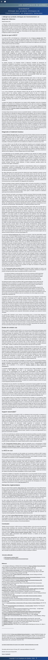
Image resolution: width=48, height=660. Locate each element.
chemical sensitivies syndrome (35, 595)
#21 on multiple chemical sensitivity (21, 612)
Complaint (5, 618)
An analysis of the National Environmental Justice (18, 611)
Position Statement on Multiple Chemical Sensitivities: (14, 577)
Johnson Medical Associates (17, 515)
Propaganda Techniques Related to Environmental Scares (16, 558)
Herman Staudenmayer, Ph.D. (15, 234)
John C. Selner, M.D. (30, 240)
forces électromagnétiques (26, 89)
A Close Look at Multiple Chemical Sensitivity (20, 634)
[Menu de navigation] (1, 1)
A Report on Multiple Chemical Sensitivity (36, 566)
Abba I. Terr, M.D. (9, 346)
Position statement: (20, 580)
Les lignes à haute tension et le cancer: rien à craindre (13, 644)
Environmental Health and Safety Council (15, 268)
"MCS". (10, 590)
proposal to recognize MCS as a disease (11, 446)
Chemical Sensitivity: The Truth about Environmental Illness (28, 638)
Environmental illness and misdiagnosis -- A (17, 605)
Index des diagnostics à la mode (31, 644)
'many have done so (22, 482)
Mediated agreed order (8, 621)
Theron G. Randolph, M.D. (37, 38)
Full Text (36, 614)
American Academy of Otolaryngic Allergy (20, 108)
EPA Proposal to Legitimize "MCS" (11, 557)
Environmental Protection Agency (13, 443)
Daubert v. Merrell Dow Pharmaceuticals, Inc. (12, 614)
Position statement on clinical (19, 574)
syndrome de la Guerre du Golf (38, 57)
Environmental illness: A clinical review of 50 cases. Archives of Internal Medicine (23, 603)
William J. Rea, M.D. (36, 72)
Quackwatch (7, 654)
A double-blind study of (22, 585)
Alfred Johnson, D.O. (22, 487)
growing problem (29, 605)
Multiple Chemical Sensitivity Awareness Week (21, 532)
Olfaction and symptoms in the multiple (20, 595)
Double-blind (21, 588)
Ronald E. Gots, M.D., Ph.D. (12, 134)
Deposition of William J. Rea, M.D (10, 622)
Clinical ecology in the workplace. (13, 570)
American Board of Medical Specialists (17, 495)
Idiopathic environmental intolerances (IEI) (33, 580)
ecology (27, 574)
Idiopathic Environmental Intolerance (33, 577)
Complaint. (5, 620)
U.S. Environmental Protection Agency (36, 507)
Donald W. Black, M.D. (12, 368)
